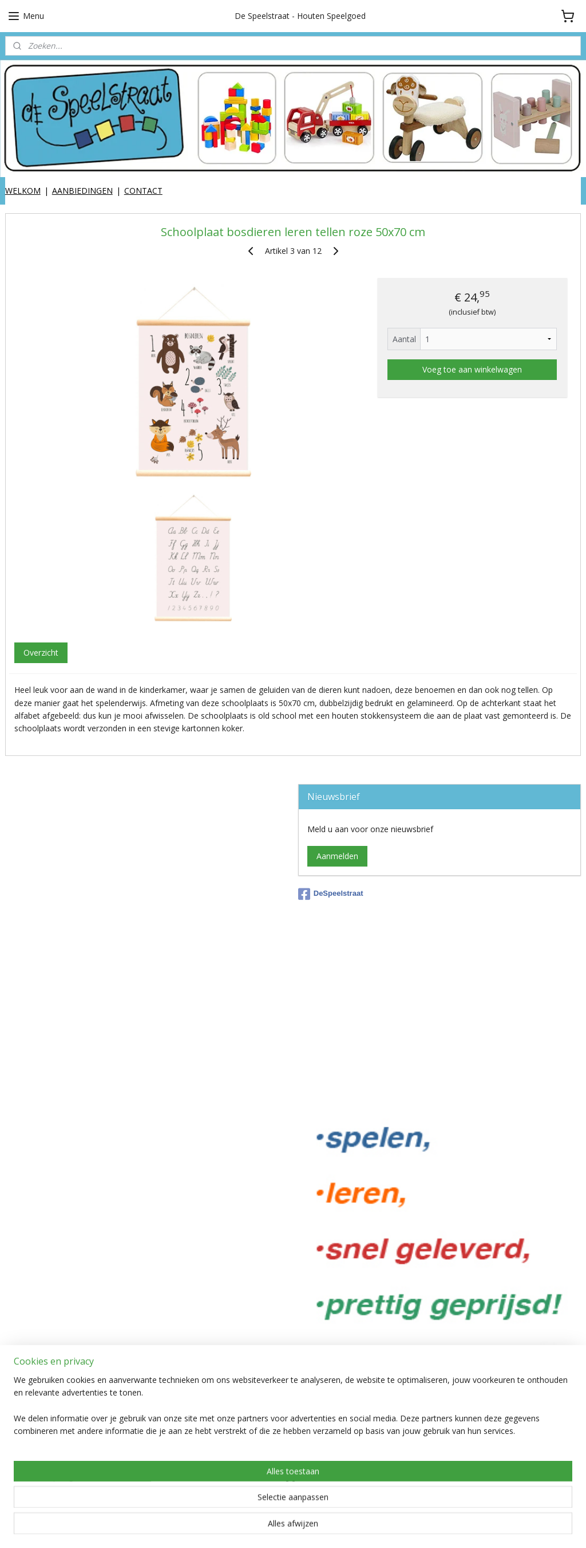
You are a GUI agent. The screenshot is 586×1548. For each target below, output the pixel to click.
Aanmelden (337, 856)
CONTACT (143, 190)
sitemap (282, 1527)
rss (306, 1527)
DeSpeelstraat (330, 894)
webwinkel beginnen (350, 1527)
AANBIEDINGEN (82, 190)
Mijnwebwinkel (450, 1527)
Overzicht (40, 652)
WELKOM (23, 190)
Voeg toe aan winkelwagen (472, 369)
